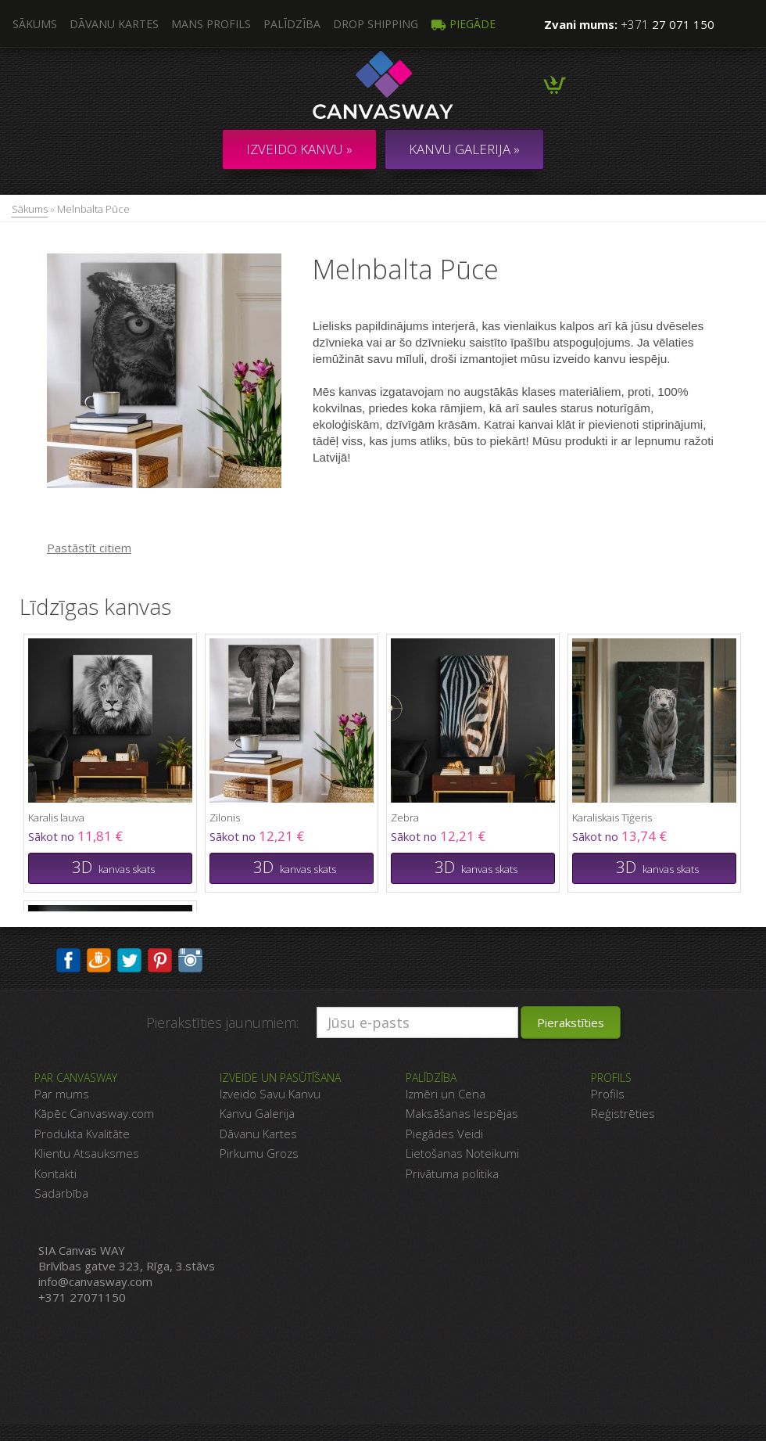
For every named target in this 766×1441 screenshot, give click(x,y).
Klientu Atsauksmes (86, 1153)
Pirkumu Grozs (259, 1153)
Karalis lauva (56, 817)
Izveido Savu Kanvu (270, 1093)
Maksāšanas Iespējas (462, 1113)
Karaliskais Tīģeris (612, 817)
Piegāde (463, 23)
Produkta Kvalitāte (82, 1133)
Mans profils (211, 23)
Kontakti (55, 1173)
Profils (608, 1093)
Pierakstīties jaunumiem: (222, 1022)
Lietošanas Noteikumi (462, 1153)
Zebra (405, 817)
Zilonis (224, 817)
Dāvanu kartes (114, 23)
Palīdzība (291, 23)
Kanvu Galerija (257, 1113)
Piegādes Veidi (444, 1133)
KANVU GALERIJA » (464, 149)
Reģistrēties (623, 1113)
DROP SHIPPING (375, 23)
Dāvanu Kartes (258, 1133)
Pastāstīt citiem (89, 547)
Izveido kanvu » (299, 149)
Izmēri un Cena (445, 1093)
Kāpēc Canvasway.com (94, 1113)
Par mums (61, 1093)
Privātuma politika (452, 1173)
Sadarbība (61, 1193)
